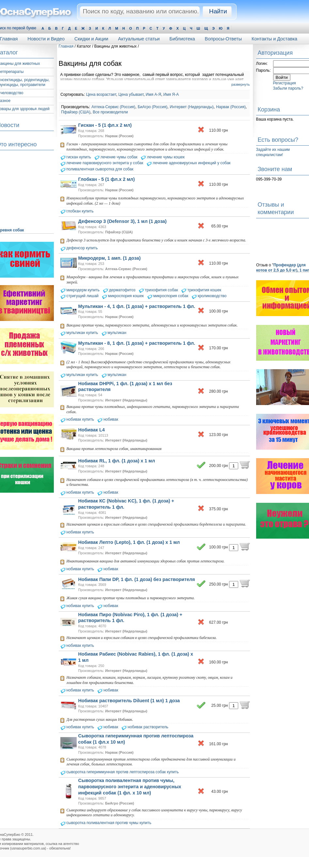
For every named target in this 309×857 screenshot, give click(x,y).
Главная (66, 46)
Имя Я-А (171, 94)
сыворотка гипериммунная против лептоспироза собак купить (123, 772)
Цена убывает (131, 94)
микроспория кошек (126, 296)
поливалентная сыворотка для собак (100, 169)
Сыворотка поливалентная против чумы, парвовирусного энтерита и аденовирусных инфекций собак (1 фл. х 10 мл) (129, 786)
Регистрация (284, 83)
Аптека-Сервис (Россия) (113, 107)
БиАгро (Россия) (152, 107)
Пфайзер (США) (75, 112)
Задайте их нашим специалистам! (273, 152)
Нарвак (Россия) (231, 107)
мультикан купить (82, 332)
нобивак (110, 419)
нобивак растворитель (148, 727)
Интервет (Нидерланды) (192, 107)
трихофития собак (161, 290)
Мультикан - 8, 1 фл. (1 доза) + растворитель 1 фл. (136, 343)
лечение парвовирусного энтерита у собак (105, 163)
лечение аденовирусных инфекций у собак (192, 163)
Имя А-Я (153, 94)
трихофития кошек (204, 290)
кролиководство (212, 296)
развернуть (240, 84)
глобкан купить (80, 211)
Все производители (110, 112)
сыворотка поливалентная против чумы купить (109, 823)
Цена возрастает (101, 94)
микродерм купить (83, 290)
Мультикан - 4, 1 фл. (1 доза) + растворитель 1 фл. (136, 306)
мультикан (117, 332)
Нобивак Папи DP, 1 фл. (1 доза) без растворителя (136, 579)
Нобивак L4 (91, 429)
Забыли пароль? (288, 88)
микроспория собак (170, 296)
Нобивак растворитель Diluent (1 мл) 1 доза (129, 700)
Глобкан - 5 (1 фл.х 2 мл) (106, 179)
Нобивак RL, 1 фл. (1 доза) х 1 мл (116, 460)
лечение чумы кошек (165, 157)
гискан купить (79, 157)
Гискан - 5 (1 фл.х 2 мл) (105, 125)
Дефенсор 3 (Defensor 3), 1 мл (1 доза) (122, 221)
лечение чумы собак (118, 157)
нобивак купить (80, 419)
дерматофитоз (122, 290)
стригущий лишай (83, 296)
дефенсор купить (82, 248)
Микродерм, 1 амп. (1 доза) (109, 258)
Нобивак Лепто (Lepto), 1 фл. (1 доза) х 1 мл (129, 542)
